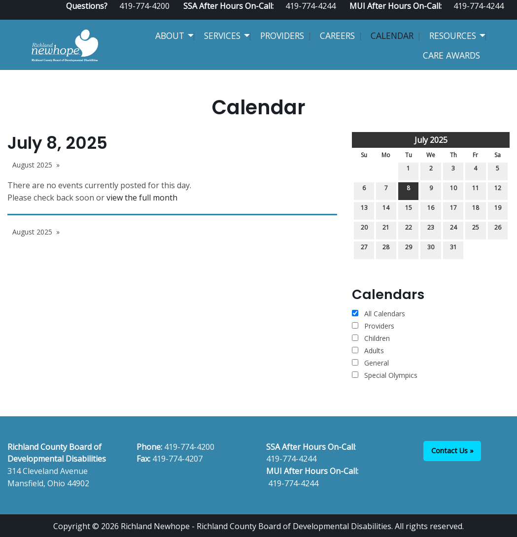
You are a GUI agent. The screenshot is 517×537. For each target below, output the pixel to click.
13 (364, 209)
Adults (368, 350)
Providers (282, 35)
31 (453, 249)
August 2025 (32, 164)
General (370, 363)
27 (364, 249)
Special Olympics (384, 375)
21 (385, 229)
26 (497, 229)
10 (453, 190)
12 (497, 190)
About (169, 35)
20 (364, 229)
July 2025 (431, 139)
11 (475, 190)
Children (371, 338)
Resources (452, 35)
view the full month (141, 197)
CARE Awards (451, 55)
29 (408, 249)
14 (385, 209)
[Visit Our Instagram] (506, 16)
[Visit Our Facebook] (474, 16)
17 (453, 209)
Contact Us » (452, 450)
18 (475, 209)
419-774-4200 (189, 446)
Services (222, 35)
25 (475, 229)
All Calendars (378, 313)
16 (430, 209)
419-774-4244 (291, 458)
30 (430, 249)
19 (497, 209)
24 (453, 229)
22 (408, 229)
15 (408, 209)
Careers (337, 35)
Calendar (392, 35)
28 (385, 249)
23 (430, 229)
